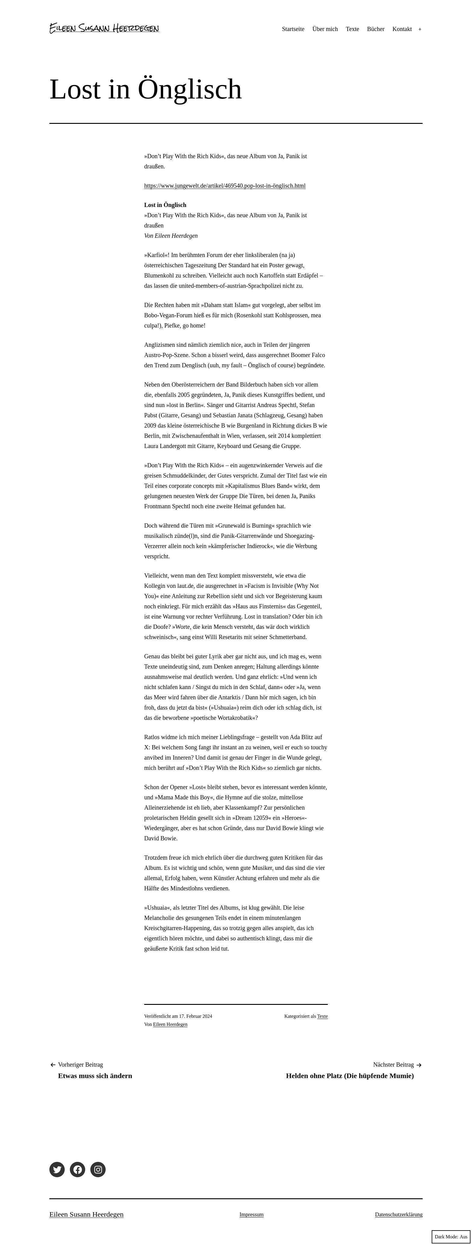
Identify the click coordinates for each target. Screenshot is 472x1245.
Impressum (252, 1215)
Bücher (376, 29)
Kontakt (402, 29)
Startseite (293, 29)
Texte (352, 29)
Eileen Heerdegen (170, 1024)
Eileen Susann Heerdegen (104, 27)
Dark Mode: (451, 1236)
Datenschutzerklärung (399, 1215)
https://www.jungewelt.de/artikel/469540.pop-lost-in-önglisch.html (225, 185)
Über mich (325, 29)
